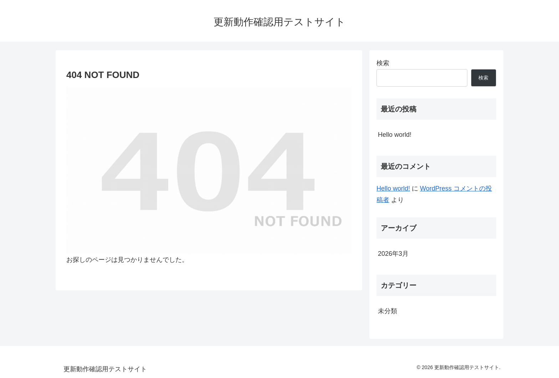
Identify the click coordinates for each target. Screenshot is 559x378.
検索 (382, 63)
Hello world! (394, 134)
